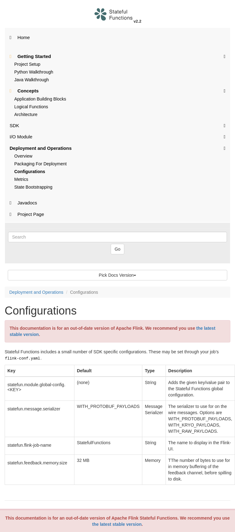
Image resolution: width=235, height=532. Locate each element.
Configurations (29, 171)
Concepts (117, 90)
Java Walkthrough (31, 79)
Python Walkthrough (33, 71)
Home (20, 37)
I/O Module (117, 136)
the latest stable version (117, 524)
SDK (117, 125)
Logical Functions (31, 106)
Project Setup (27, 64)
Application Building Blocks (40, 98)
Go (118, 249)
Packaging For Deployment (40, 163)
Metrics (21, 179)
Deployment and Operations (117, 148)
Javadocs (23, 202)
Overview (23, 156)
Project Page (27, 214)
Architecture (26, 114)
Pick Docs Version (117, 275)
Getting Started (117, 56)
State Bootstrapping (33, 187)
